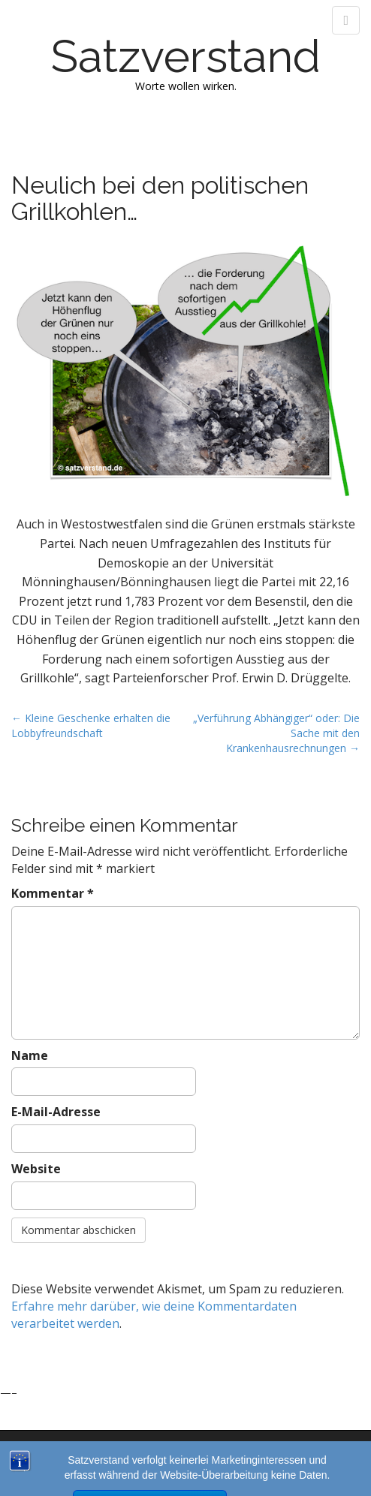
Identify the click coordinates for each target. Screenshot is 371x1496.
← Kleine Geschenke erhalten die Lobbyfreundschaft (90, 725)
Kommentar (52, 893)
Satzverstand (186, 56)
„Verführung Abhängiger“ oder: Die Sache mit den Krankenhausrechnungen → (276, 733)
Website (36, 1168)
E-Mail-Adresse (56, 1111)
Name (29, 1055)
